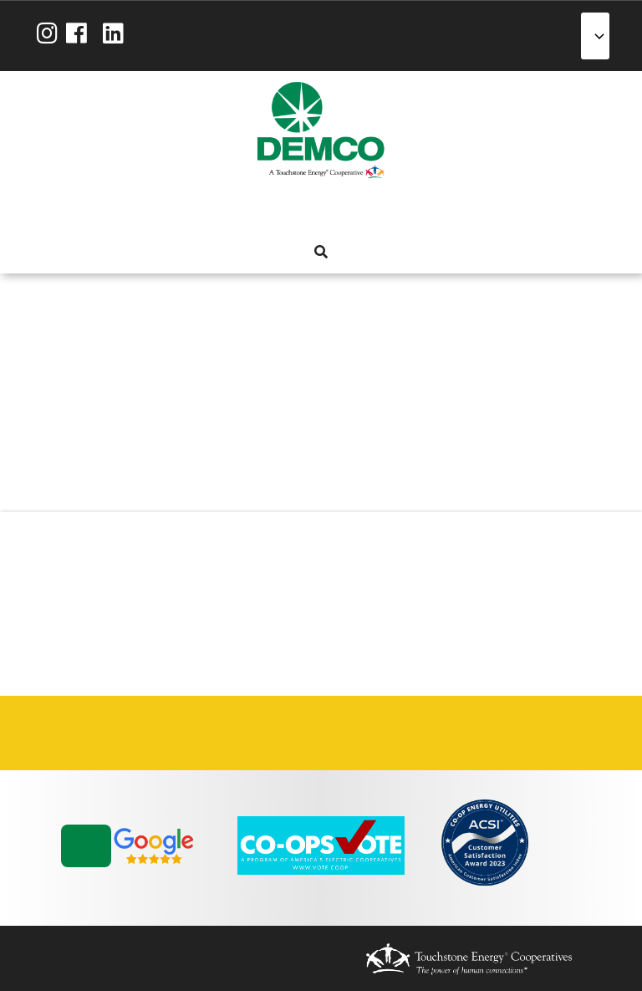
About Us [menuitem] (229, 211)
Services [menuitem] (289, 211)
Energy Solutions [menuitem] (319, 211)
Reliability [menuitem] (349, 211)
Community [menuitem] (379, 211)
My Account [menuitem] (259, 211)
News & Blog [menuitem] (409, 211)
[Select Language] (595, 36)
